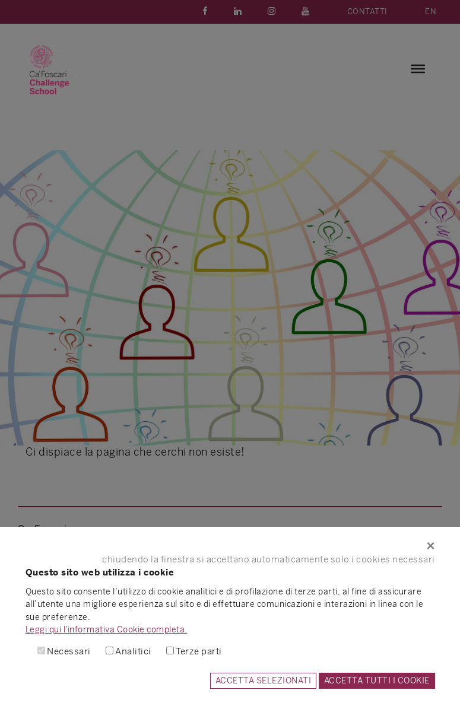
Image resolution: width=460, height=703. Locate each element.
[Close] (230, 546)
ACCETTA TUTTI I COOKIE (377, 680)
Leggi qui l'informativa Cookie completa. (107, 629)
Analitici (133, 651)
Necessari (69, 651)
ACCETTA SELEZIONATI (263, 680)
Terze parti (199, 651)
